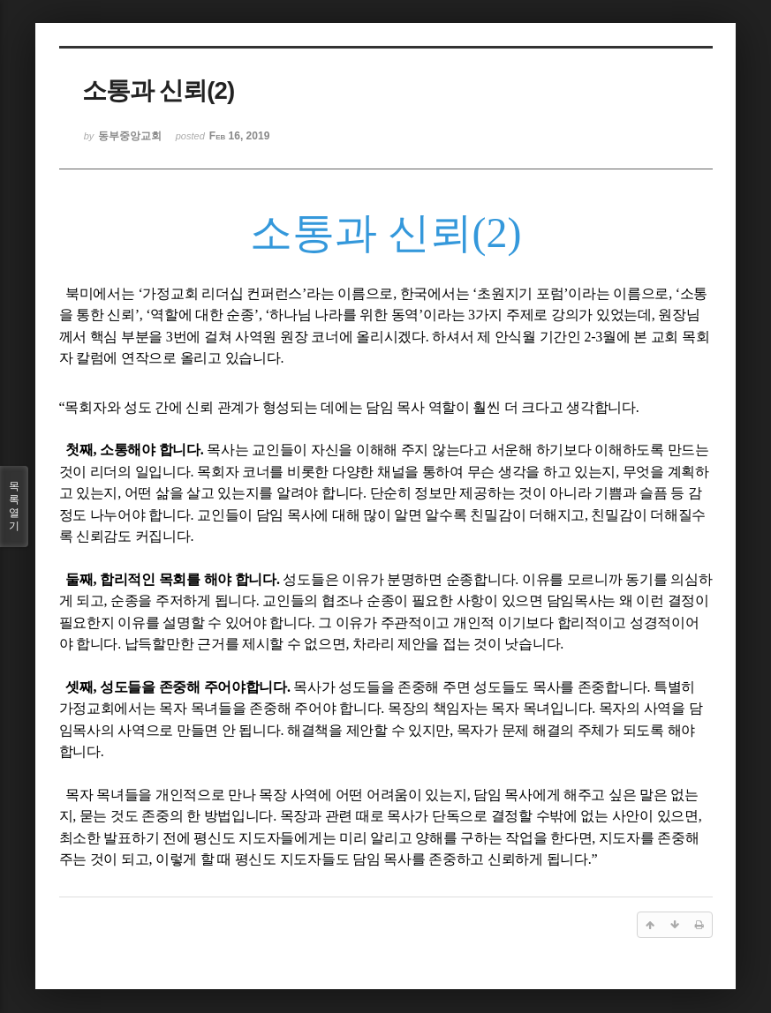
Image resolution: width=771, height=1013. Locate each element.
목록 (14, 506)
